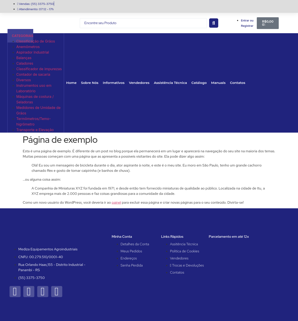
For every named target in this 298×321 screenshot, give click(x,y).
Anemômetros (28, 46)
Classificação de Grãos (35, 41)
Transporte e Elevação (35, 130)
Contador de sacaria (33, 74)
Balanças (24, 58)
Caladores (24, 63)
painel (116, 202)
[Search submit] (213, 23)
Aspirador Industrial (32, 52)
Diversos (23, 80)
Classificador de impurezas (39, 69)
